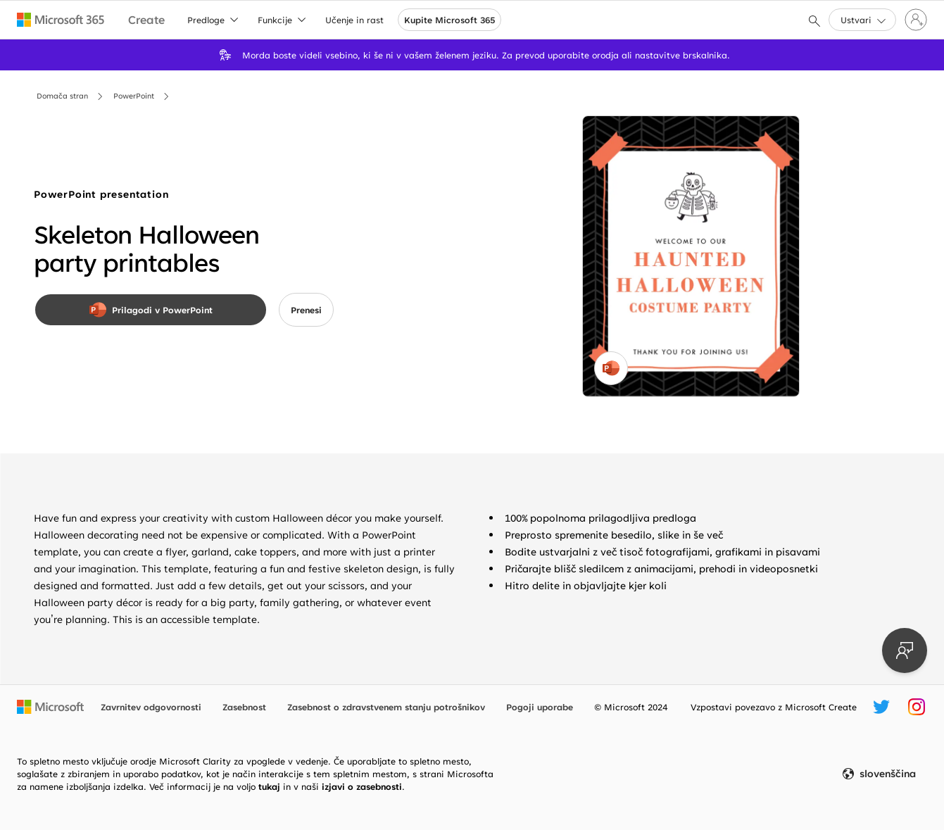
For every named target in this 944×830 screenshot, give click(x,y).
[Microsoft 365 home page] (61, 19)
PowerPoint (133, 96)
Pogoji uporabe (539, 706)
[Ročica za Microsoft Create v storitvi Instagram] (916, 706)
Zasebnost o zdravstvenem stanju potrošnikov (386, 706)
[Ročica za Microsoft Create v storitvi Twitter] (881, 706)
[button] (862, 19)
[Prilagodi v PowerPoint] (151, 310)
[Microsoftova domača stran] (50, 706)
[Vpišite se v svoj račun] (916, 20)
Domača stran (62, 96)
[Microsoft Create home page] (146, 20)
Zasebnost (244, 706)
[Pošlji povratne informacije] (904, 650)
